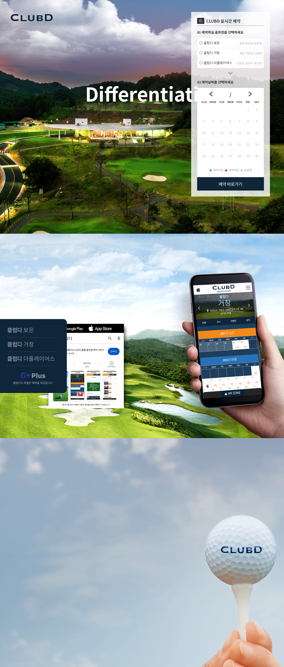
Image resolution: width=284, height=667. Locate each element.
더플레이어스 (31, 358)
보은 (20, 330)
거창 (20, 344)
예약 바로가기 (230, 184)
